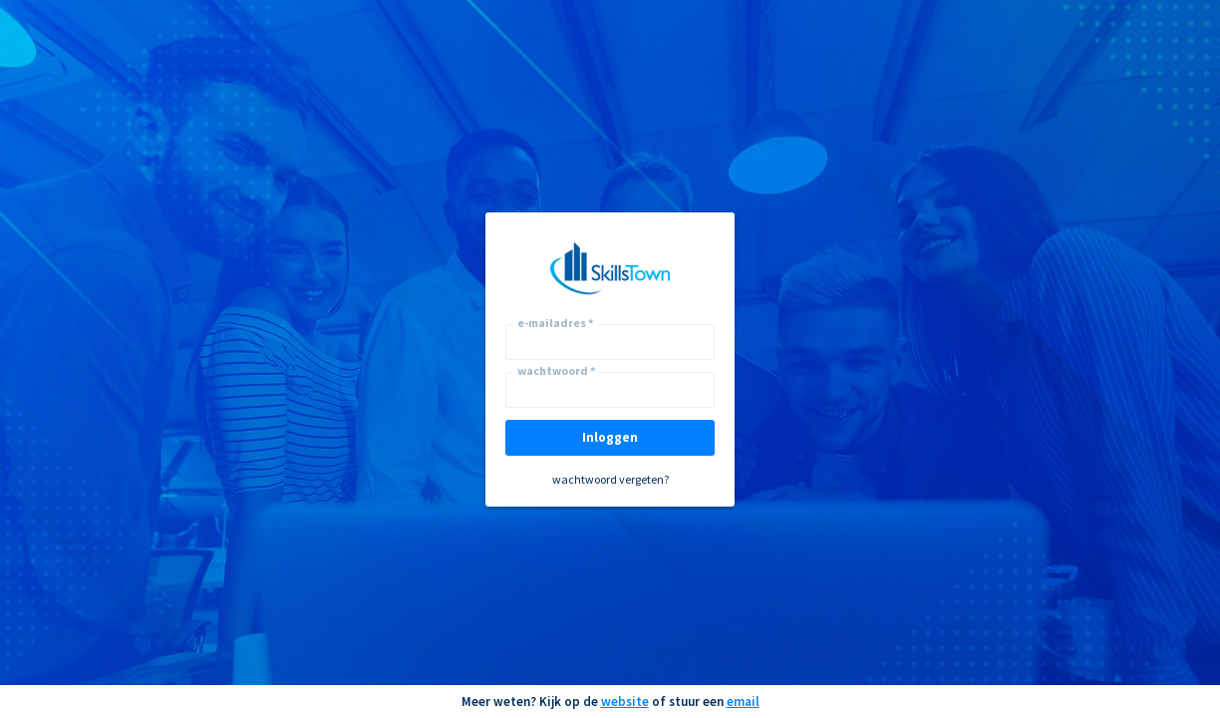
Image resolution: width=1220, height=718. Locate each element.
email (743, 701)
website (625, 701)
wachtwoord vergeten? (610, 479)
